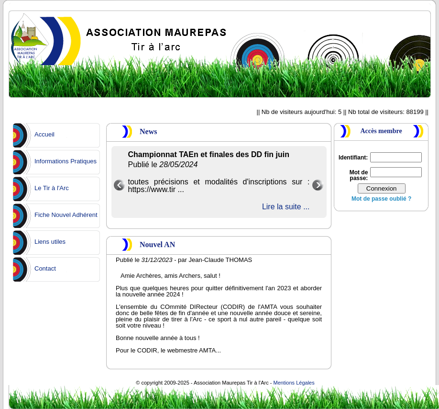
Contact (45, 268)
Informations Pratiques (65, 161)
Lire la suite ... (286, 207)
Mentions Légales (293, 383)
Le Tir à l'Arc (51, 188)
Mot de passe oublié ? (381, 198)
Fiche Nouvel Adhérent (66, 214)
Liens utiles (50, 241)
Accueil (44, 134)
